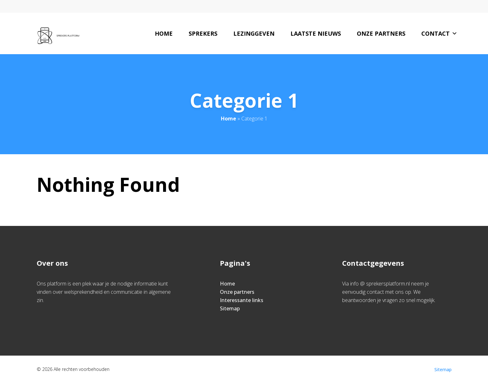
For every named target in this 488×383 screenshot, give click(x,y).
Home (164, 33)
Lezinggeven (253, 33)
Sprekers (203, 33)
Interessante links (241, 300)
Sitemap (230, 308)
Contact (439, 33)
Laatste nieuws (315, 33)
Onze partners (381, 33)
